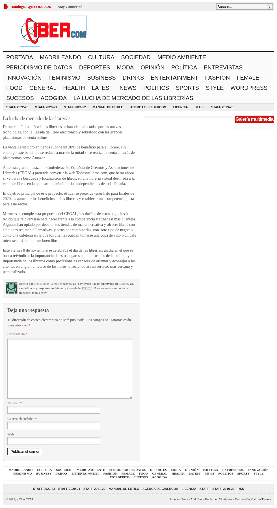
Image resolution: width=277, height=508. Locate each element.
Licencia (180, 107)
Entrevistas (223, 67)
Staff (200, 107)
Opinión (152, 67)
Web (10, 434)
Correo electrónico (22, 419)
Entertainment (174, 78)
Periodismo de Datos (39, 67)
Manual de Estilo (108, 107)
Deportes (94, 67)
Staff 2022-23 (17, 107)
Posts (184, 499)
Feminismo (64, 78)
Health (74, 88)
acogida (54, 98)
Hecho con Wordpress (218, 499)
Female (248, 78)
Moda (125, 67)
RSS (241, 488)
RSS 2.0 (87, 288)
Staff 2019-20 (222, 107)
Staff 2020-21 (46, 107)
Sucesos (20, 98)
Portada (19, 57)
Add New (196, 499)
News (128, 88)
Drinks (133, 78)
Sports (187, 88)
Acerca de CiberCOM (148, 107)
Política (184, 67)
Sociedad (136, 57)
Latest (102, 88)
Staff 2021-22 (75, 107)
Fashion (217, 78)
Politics (156, 88)
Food (14, 88)
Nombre (14, 403)
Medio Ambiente (181, 57)
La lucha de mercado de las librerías (133, 98)
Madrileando (60, 57)
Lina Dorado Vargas (46, 283)
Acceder (174, 499)
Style (215, 88)
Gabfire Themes (261, 499)
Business (101, 78)
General (43, 88)
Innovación (24, 78)
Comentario (17, 334)
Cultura (101, 57)
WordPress (248, 88)
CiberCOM (25, 499)
